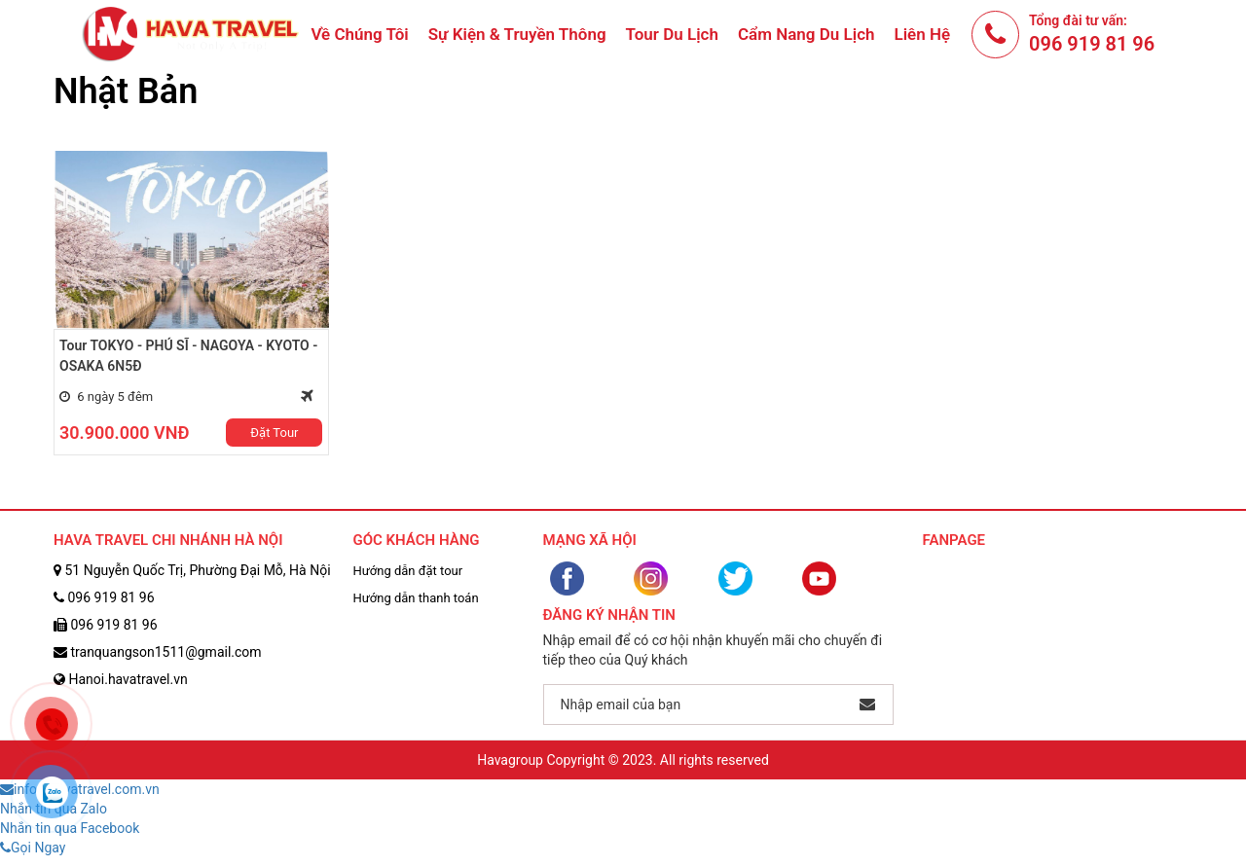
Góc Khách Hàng (416, 540)
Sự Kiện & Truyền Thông (517, 34)
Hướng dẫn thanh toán (416, 598)
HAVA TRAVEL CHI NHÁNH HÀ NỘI (168, 540)
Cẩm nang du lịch (806, 34)
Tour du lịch (672, 34)
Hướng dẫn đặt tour (408, 570)
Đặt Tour (274, 432)
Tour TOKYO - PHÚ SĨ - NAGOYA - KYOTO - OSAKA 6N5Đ (188, 356)
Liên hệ (923, 34)
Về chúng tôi (359, 34)
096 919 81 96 (1091, 43)
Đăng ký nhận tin (609, 615)
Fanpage (954, 540)
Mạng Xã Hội (590, 540)
